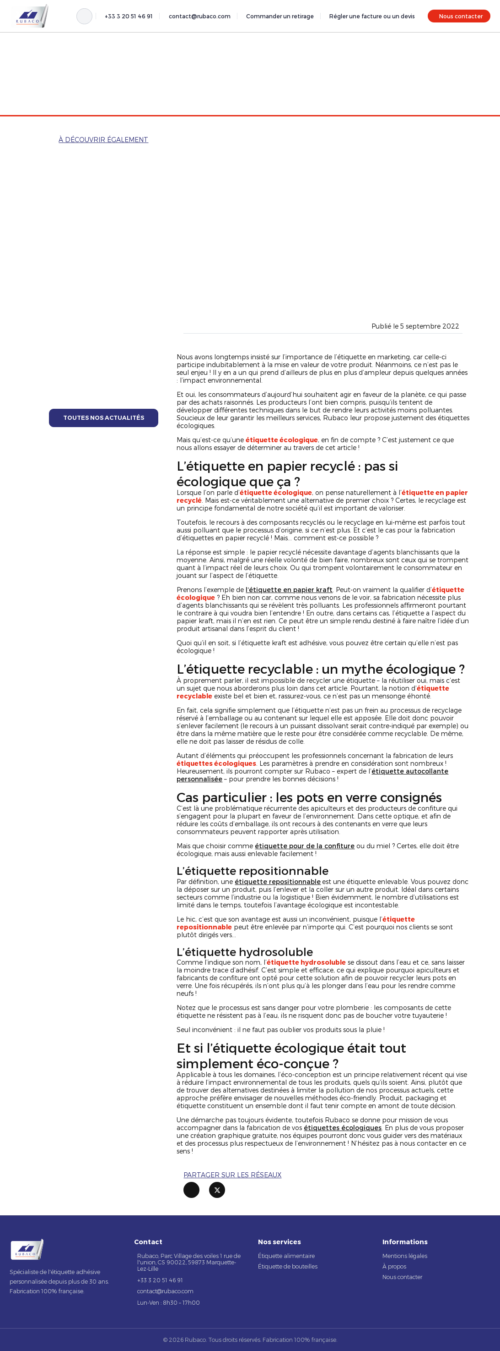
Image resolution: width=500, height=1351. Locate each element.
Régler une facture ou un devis (372, 16)
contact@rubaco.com (200, 16)
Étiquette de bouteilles (287, 1266)
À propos (394, 1266)
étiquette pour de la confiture (305, 846)
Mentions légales (404, 1255)
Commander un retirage (280, 16)
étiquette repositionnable (278, 881)
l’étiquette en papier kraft (289, 589)
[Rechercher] (84, 16)
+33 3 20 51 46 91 (129, 16)
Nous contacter (461, 16)
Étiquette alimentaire (286, 1255)
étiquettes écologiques (343, 1127)
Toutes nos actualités (103, 417)
